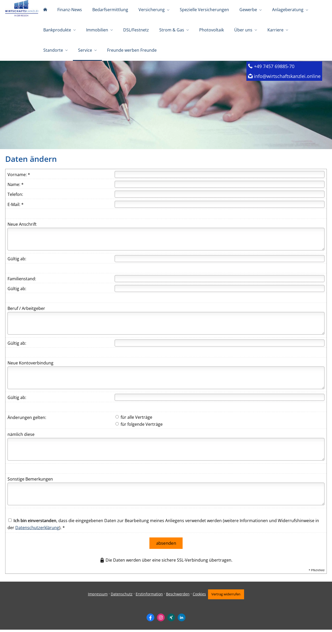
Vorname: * (19, 179)
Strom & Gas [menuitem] (171, 31)
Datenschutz (120, 596)
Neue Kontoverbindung (30, 367)
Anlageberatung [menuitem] (287, 10)
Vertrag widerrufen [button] (226, 596)
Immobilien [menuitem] (97, 31)
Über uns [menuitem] (243, 31)
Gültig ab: (17, 263)
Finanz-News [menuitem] (69, 10)
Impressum (96, 596)
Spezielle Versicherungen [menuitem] (204, 10)
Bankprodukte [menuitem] (57, 31)
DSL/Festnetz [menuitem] (136, 31)
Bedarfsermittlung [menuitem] (110, 10)
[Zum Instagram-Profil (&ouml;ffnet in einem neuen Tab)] (161, 619)
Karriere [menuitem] (275, 31)
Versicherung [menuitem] (152, 10)
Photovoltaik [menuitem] (211, 31)
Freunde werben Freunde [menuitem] (132, 51)
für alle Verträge (133, 421)
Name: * (16, 188)
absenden (166, 546)
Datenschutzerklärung (37, 532)
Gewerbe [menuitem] (248, 10)
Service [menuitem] (85, 51)
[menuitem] (45, 10)
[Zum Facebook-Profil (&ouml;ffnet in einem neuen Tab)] (150, 619)
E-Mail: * (16, 208)
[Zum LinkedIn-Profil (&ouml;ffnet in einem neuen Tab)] (181, 619)
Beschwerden (176, 596)
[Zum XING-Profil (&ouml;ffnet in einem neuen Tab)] (171, 619)
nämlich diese (21, 438)
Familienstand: (22, 283)
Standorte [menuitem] (53, 51)
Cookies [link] (197, 596)
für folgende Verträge (139, 428)
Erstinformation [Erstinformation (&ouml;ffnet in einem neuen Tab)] (147, 596)
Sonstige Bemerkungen (30, 483)
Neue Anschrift (22, 228)
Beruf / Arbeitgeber (26, 312)
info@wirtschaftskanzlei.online (287, 80)
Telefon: (15, 198)
